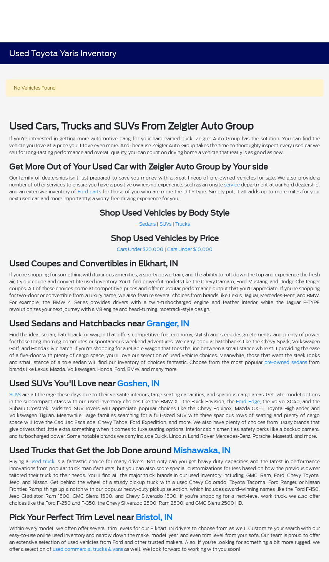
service (232, 185)
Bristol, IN (154, 517)
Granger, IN (167, 323)
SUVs (165, 224)
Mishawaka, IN (201, 450)
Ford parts (89, 192)
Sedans (147, 224)
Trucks (182, 224)
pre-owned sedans (285, 362)
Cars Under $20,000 (140, 249)
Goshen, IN (138, 383)
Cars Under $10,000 (190, 249)
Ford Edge (247, 401)
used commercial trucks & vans (88, 549)
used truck (42, 461)
